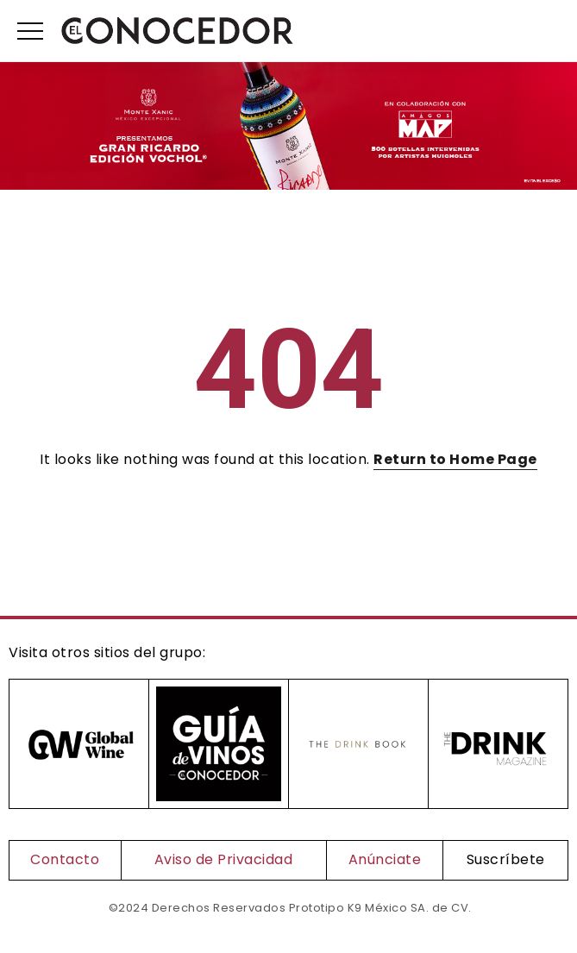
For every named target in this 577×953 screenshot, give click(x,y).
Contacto (64, 859)
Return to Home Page (455, 459)
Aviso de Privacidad (223, 859)
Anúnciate (385, 859)
